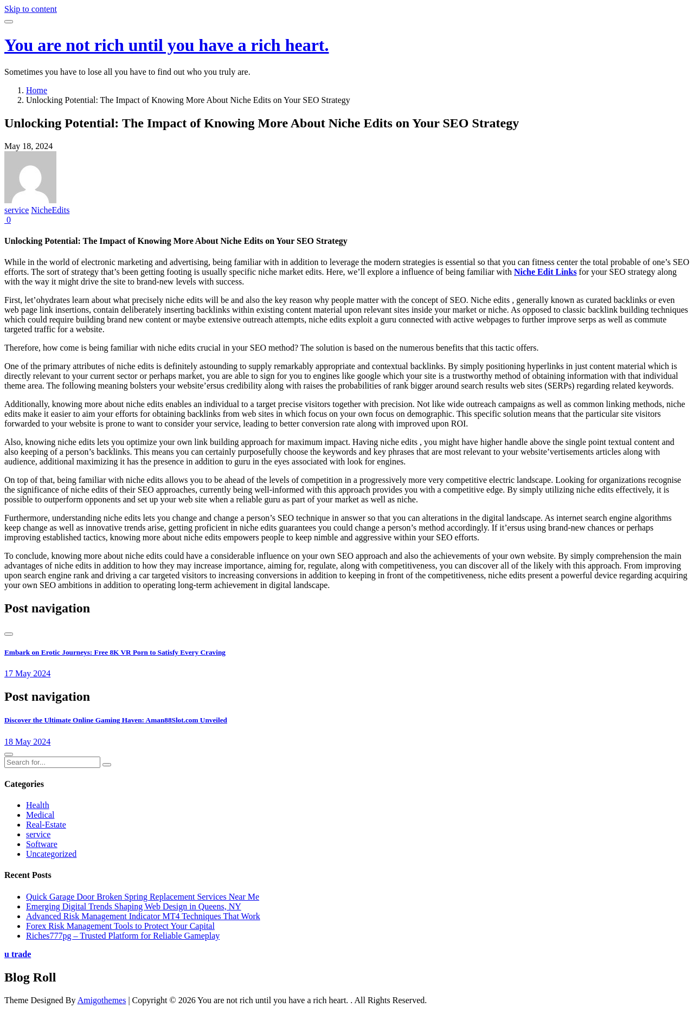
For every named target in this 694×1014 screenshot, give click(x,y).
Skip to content (30, 9)
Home (36, 90)
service (16, 210)
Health (37, 805)
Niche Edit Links (545, 271)
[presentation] (8, 634)
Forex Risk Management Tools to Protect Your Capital (120, 926)
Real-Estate (46, 824)
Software (41, 844)
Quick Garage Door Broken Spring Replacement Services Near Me (142, 896)
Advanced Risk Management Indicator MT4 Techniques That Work (143, 916)
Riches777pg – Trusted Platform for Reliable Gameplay (123, 935)
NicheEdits (50, 210)
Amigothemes (102, 1000)
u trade (17, 954)
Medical (40, 814)
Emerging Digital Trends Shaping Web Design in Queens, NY (133, 906)
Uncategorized (51, 853)
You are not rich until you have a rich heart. (166, 45)
